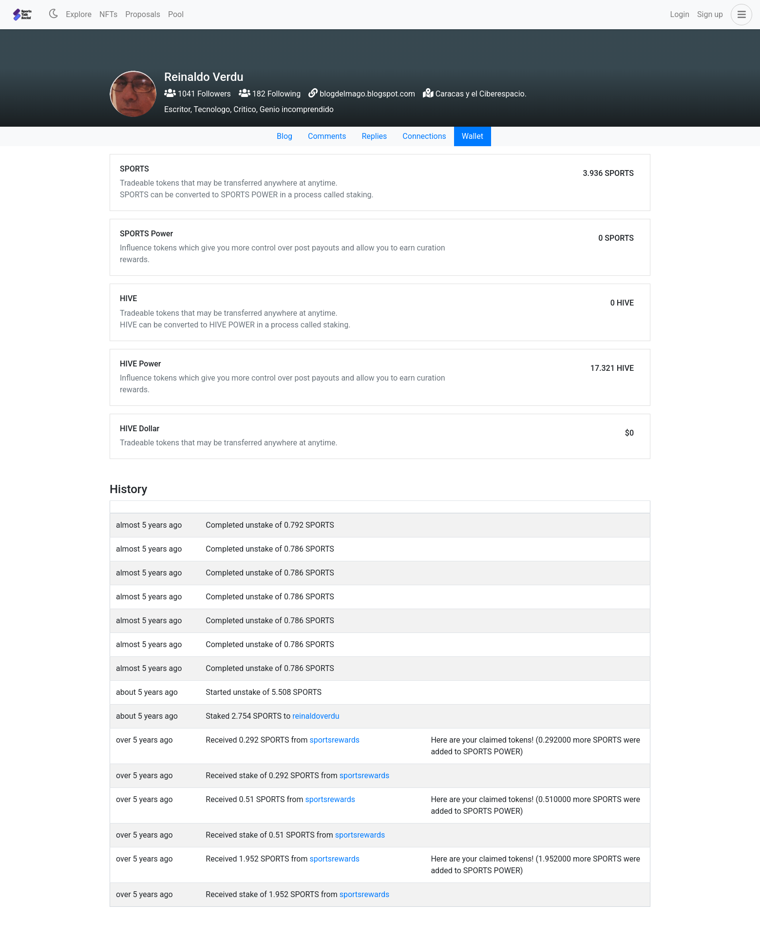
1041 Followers (197, 93)
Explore (79, 14)
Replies (374, 136)
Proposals (142, 14)
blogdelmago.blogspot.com (367, 93)
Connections (424, 136)
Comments (327, 136)
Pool (176, 14)
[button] (739, 14)
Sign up (710, 14)
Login (679, 14)
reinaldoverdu (315, 716)
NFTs (108, 14)
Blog (284, 136)
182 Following (270, 93)
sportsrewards (334, 740)
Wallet (472, 136)
